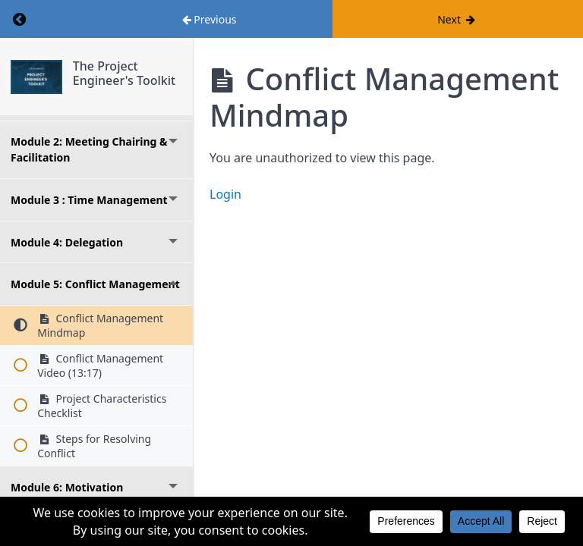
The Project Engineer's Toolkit (124, 73)
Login (225, 194)
